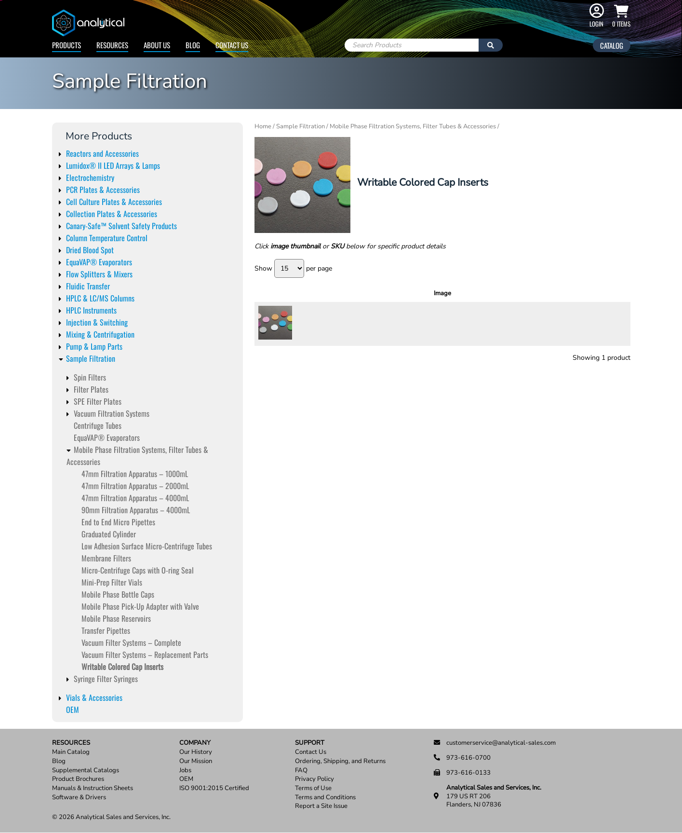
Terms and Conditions (325, 797)
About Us (157, 45)
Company (195, 743)
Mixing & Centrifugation (100, 334)
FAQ (301, 770)
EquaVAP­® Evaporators (107, 437)
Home (262, 126)
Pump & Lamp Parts (94, 346)
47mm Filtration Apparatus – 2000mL (135, 486)
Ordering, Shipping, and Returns (340, 761)
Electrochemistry (90, 177)
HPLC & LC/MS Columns (100, 298)
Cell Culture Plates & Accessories (114, 201)
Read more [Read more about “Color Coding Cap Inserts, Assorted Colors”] (602, 323)
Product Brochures (78, 779)
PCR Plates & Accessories (103, 189)
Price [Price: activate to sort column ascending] (543, 293)
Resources (112, 45)
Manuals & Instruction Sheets (92, 788)
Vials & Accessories (94, 697)
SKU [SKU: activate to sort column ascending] (316, 293)
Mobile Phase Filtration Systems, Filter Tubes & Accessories (413, 126)
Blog (193, 45)
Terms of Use (313, 788)
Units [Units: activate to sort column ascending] (514, 293)
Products (66, 45)
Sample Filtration (90, 358)
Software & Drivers (79, 797)
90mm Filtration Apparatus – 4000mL (135, 510)
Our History (195, 752)
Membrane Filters (106, 558)
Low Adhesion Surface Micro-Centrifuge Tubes (146, 546)
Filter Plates (91, 389)
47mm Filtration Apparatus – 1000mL (134, 473)
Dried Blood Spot (90, 250)
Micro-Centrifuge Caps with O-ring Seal (137, 570)
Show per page (293, 268)
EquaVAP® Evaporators (99, 262)
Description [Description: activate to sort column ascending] (417, 293)
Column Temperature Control (106, 238)
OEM (72, 709)
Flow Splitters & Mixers (99, 274)
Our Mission (195, 761)
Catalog (611, 45)
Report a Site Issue (321, 806)
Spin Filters (90, 377)
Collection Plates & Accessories (111, 213)
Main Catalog (71, 752)
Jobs (185, 770)
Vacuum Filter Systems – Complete (131, 642)
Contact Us (231, 45)
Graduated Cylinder (108, 534)
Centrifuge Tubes (97, 425)
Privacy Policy (314, 779)
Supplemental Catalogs (85, 770)
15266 (313, 323)
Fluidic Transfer (88, 286)
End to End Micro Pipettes (118, 522)
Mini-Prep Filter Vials (111, 582)
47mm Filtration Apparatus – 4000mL (135, 498)
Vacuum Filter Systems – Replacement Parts (144, 654)
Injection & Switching (97, 322)
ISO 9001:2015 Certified (214, 788)
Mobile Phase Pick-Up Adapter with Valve (140, 606)
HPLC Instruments (91, 310)
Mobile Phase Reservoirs (116, 618)
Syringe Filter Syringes (106, 678)
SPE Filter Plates (97, 401)
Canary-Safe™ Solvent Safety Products (121, 226)
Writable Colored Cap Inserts (122, 666)
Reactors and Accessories (102, 153)
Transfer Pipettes (105, 630)
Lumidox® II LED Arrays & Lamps (113, 165)
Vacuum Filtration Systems (111, 413)
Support (309, 743)
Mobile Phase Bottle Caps (117, 594)
